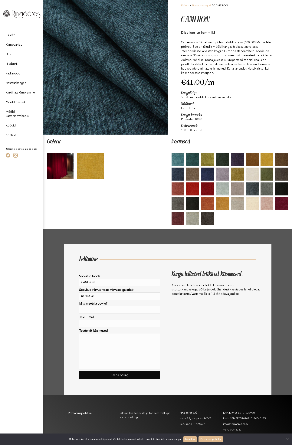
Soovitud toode (119, 280)
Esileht (10, 35)
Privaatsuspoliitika (80, 413)
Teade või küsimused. (119, 349)
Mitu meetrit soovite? (119, 307)
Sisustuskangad (16, 83)
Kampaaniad (14, 44)
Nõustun (190, 439)
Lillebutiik (12, 64)
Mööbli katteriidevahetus (17, 114)
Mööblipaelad (15, 102)
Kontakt (11, 135)
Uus (8, 54)
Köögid (11, 125)
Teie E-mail (119, 321)
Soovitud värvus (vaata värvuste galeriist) (119, 294)
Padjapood (13, 73)
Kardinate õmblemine (20, 92)
